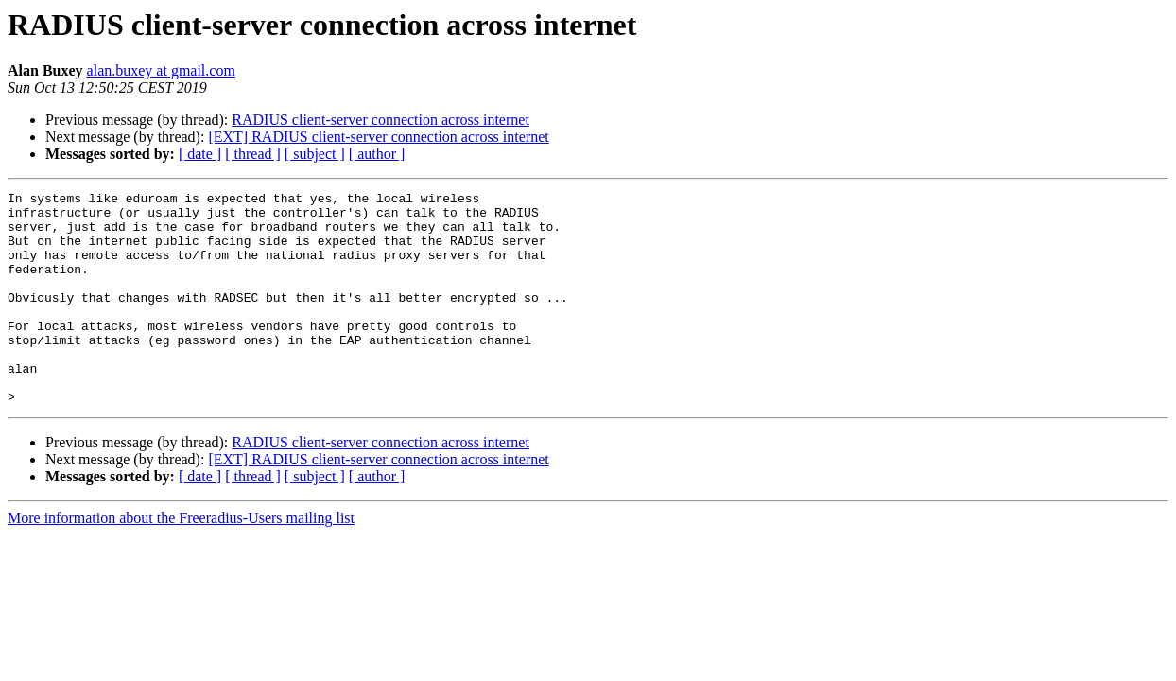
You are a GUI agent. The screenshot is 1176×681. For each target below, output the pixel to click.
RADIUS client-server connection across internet (380, 120)
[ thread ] (253, 154)
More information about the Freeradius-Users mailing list (181, 560)
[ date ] (200, 154)
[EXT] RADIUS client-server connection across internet (378, 137)
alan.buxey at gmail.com (161, 70)
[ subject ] (315, 154)
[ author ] (377, 154)
